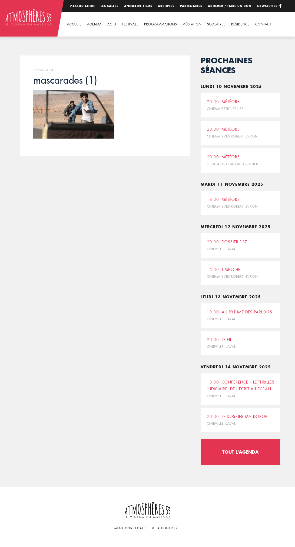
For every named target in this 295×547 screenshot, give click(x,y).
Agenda (94, 24)
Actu (111, 24)
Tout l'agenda (240, 452)
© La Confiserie (166, 528)
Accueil (74, 24)
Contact (263, 24)
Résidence (240, 24)
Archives (166, 6)
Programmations (160, 24)
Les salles (109, 6)
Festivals (130, 24)
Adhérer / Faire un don (229, 6)
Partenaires (191, 6)
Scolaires (216, 24)
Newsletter (267, 6)
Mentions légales (131, 528)
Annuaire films (138, 6)
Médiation (192, 24)
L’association (82, 6)
